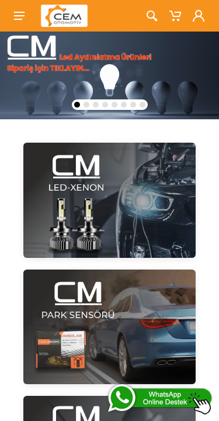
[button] (77, 105)
